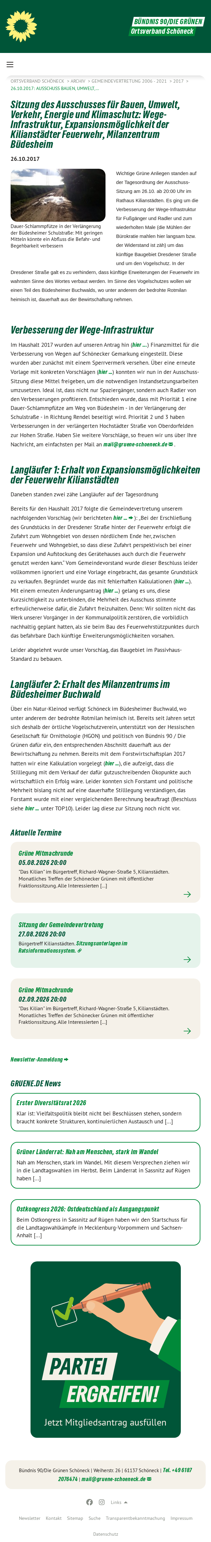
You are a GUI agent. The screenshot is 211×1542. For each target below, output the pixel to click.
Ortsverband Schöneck (38, 81)
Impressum (181, 1518)
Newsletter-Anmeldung (37, 1059)
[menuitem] (29, 1518)
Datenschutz (105, 1534)
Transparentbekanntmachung (135, 1518)
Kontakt (54, 1518)
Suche (95, 1518)
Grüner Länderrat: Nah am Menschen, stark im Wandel (88, 1152)
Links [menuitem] (116, 1502)
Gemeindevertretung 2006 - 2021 (130, 81)
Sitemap (75, 1518)
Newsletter (29, 1518)
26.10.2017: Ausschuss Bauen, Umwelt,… (55, 88)
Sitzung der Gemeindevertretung (61, 925)
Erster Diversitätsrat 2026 (51, 1103)
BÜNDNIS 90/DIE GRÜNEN (168, 22)
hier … (105, 371)
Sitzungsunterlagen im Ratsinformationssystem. (73, 947)
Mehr (105, 894)
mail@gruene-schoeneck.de (136, 444)
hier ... (139, 344)
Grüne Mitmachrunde (46, 853)
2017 (179, 81)
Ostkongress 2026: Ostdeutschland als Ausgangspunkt (88, 1209)
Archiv (79, 81)
